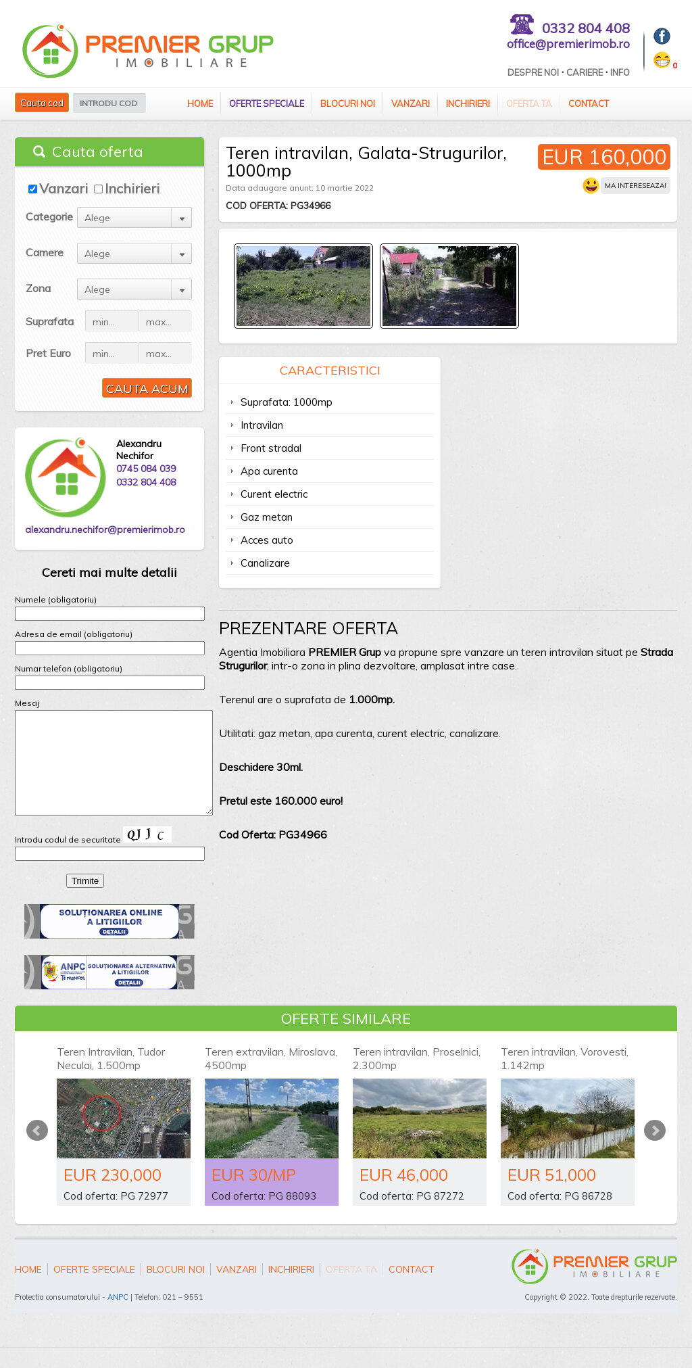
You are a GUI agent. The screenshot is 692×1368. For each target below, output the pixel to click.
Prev (37, 1151)
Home (200, 103)
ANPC (117, 1317)
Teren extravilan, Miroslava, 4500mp (271, 1078)
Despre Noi (533, 72)
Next (655, 1151)
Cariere (584, 72)
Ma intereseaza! (635, 185)
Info (620, 72)
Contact (588, 103)
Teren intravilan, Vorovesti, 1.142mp (564, 1078)
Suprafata (50, 321)
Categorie (49, 216)
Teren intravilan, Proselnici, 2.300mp (416, 1078)
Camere (45, 252)
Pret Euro (48, 353)
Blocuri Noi (347, 103)
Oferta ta (529, 103)
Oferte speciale (266, 103)
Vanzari (410, 103)
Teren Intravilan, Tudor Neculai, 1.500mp (111, 1078)
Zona (38, 288)
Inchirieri (468, 103)
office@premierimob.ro (568, 44)
